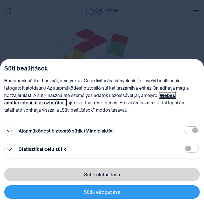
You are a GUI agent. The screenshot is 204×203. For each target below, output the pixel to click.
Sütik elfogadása (102, 192)
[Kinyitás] (9, 131)
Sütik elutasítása (102, 174)
